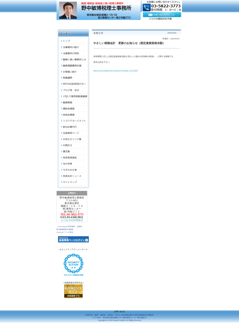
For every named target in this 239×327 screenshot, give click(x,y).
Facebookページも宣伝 (65, 232)
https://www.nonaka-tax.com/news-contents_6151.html (115, 70)
